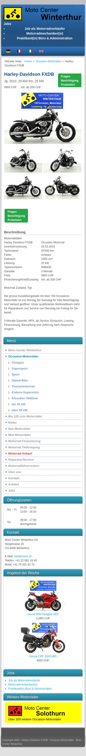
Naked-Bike (20, 380)
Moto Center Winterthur (25, 350)
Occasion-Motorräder (23, 356)
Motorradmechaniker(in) (44, 33)
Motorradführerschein (23, 466)
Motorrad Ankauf (20, 453)
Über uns (14, 472)
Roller (12, 422)
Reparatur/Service (21, 459)
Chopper (18, 362)
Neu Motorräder (19, 428)
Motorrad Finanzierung (24, 441)
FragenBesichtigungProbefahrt (69, 80)
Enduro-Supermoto (25, 392)
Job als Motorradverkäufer (45, 28)
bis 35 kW (18, 404)
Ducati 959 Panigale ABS (43, 614)
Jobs (11, 490)
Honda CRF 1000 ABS (43, 656)
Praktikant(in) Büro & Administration (44, 38)
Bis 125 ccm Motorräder (25, 416)
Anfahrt (13, 484)
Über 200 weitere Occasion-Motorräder (34, 719)
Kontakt (13, 478)
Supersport (20, 368)
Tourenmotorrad (23, 386)
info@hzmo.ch (23, 556)
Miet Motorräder (19, 435)
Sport (15, 374)
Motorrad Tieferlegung (24, 447)
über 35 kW (20, 410)
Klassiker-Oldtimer (25, 398)
